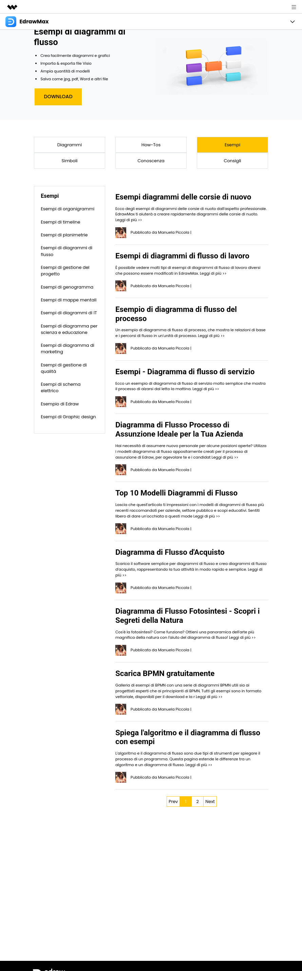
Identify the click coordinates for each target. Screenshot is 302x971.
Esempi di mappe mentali (68, 300)
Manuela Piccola (173, 232)
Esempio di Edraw (60, 404)
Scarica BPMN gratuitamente (164, 673)
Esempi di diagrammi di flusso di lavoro (182, 255)
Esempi (232, 145)
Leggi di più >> (128, 220)
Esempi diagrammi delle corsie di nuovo (183, 196)
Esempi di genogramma (67, 287)
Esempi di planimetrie (64, 235)
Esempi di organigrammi (67, 209)
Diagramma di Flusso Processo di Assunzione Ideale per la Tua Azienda (179, 429)
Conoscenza (151, 161)
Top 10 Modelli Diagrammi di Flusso (176, 492)
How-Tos (151, 145)
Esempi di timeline (60, 222)
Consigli (232, 161)
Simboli (70, 161)
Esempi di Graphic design (68, 417)
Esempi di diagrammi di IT (69, 313)
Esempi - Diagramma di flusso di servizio (184, 371)
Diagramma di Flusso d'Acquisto (170, 552)
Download (58, 96)
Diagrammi (69, 145)
